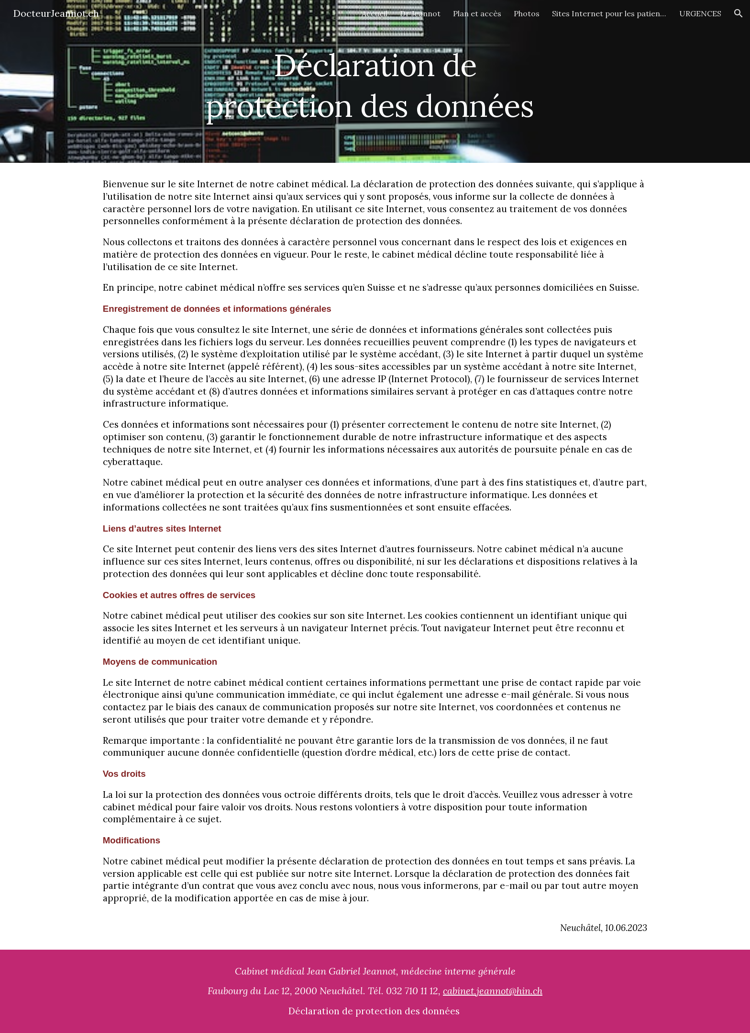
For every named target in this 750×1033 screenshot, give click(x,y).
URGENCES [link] (700, 13)
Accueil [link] (374, 13)
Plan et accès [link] (477, 13)
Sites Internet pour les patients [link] (609, 13)
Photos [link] (527, 13)
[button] (738, 13)
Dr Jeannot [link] (420, 13)
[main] (375, 81)
